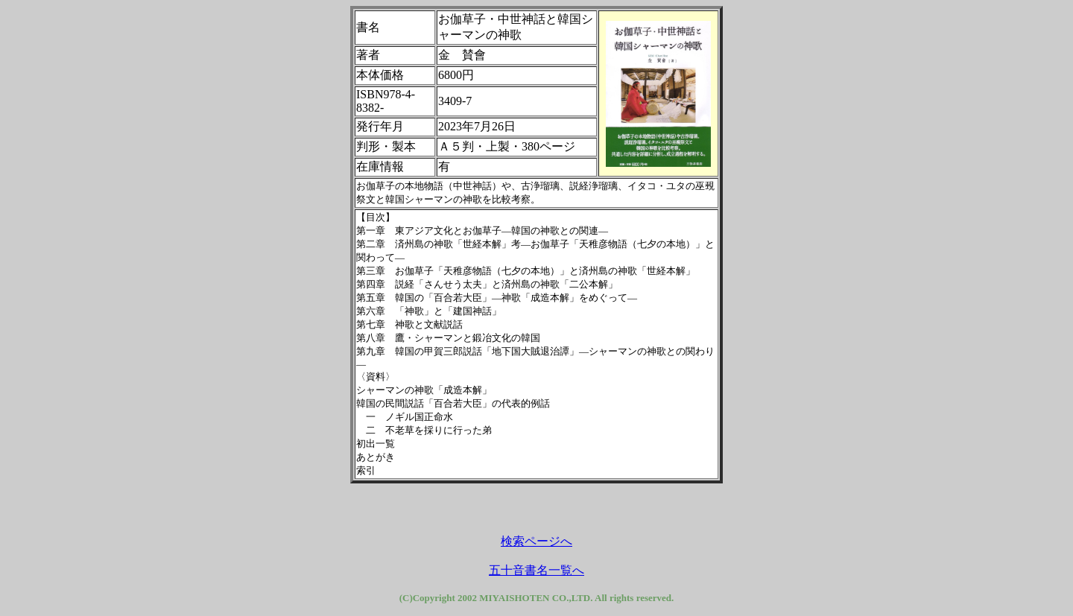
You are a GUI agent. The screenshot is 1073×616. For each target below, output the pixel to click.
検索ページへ (536, 541)
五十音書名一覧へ (536, 570)
